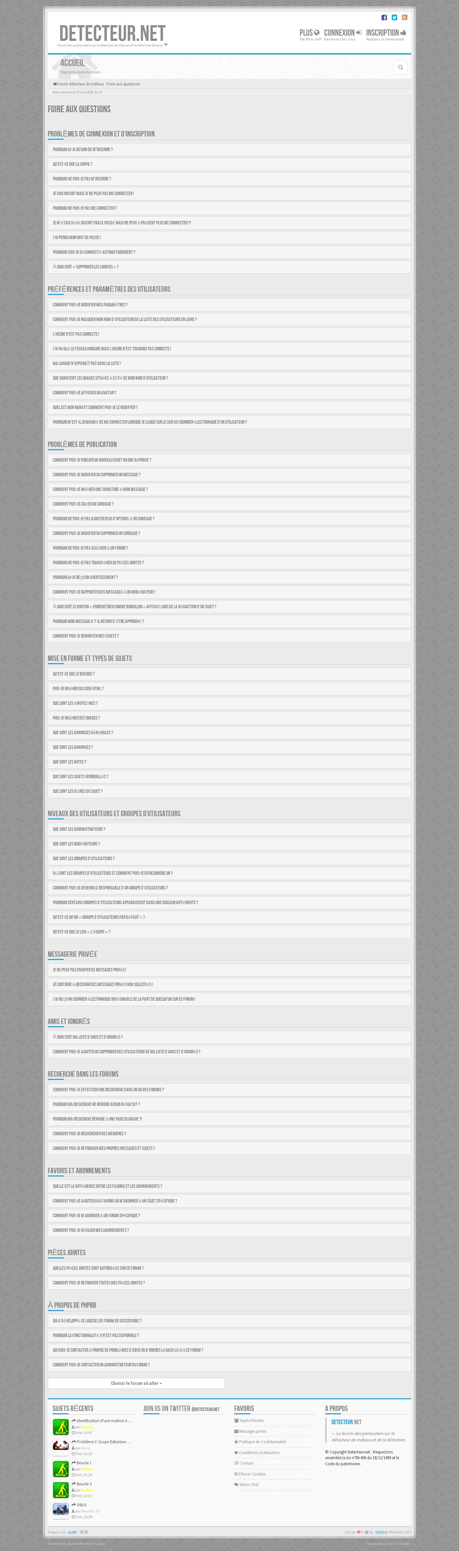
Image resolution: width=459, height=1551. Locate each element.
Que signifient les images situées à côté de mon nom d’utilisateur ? (110, 378)
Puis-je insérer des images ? (76, 718)
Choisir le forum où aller (136, 1383)
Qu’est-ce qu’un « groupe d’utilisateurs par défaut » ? (99, 917)
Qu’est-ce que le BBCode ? (74, 674)
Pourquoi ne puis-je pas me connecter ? (85, 208)
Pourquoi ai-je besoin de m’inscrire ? (83, 150)
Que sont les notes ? (69, 762)
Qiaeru (100, 1543)
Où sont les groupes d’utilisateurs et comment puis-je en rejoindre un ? (113, 873)
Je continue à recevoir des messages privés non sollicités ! (103, 985)
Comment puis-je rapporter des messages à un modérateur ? (104, 592)
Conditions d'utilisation (257, 1452)
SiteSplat (381, 1532)
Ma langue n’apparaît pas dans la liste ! (87, 364)
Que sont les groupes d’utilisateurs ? (84, 859)
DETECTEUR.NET (112, 34)
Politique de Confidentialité (260, 1442)
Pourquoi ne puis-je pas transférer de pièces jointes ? (98, 563)
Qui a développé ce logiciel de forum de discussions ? (97, 1321)
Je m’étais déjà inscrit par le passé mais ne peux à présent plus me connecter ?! (122, 223)
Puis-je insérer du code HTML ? (78, 689)
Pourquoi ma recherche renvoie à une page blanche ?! (97, 1119)
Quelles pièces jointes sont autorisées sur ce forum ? (98, 1268)
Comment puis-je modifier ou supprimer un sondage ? (96, 533)
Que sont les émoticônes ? (75, 703)
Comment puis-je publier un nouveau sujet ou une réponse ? (102, 460)
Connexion (342, 33)
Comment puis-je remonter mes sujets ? (86, 636)
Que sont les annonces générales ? (83, 733)
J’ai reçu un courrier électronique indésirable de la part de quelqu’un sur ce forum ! (124, 999)
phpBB (72, 1532)
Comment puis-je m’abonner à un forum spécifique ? (96, 1216)
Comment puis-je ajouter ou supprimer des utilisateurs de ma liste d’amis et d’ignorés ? (126, 1052)
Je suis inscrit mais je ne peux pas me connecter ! (93, 194)
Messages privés (250, 1431)
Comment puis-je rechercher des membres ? (89, 1134)
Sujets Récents (249, 1420)
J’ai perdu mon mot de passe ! (77, 238)
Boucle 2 (81, 1484)
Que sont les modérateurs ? (76, 844)
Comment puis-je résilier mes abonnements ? (91, 1230)
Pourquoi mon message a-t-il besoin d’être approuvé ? (98, 621)
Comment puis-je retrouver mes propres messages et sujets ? (104, 1148)
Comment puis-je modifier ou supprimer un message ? (97, 475)
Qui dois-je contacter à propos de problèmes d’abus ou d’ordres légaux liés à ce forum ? (128, 1350)
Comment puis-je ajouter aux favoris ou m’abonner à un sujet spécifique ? (115, 1201)
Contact (243, 1463)
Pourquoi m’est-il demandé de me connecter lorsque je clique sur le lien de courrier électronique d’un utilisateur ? (150, 422)
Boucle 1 (81, 1463)
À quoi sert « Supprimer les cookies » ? (86, 267)
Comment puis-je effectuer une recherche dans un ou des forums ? (108, 1090)
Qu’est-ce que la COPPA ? (72, 164)
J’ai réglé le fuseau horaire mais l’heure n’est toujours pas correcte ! (112, 349)
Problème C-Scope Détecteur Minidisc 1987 (110, 1442)
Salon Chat (246, 1484)
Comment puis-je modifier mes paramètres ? (90, 305)
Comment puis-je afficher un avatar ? (84, 393)
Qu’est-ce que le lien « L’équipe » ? (82, 932)
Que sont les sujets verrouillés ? (80, 777)
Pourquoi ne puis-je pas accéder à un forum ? (90, 548)
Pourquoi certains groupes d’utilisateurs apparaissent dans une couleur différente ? (125, 903)
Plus (309, 33)
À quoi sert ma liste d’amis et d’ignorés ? (88, 1037)
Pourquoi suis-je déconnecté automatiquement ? (94, 252)
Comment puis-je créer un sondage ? (83, 504)
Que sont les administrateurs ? (79, 829)
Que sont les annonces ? (73, 747)
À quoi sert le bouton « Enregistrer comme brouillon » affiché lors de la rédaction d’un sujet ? (134, 607)
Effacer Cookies (250, 1474)
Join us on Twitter (181, 1408)
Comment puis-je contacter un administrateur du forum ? (101, 1365)
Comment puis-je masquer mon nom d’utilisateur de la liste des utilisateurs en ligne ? (125, 320)
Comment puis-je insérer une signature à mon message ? (100, 490)
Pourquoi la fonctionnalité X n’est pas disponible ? (96, 1336)
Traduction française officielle (69, 1543)
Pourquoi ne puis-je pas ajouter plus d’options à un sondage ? (104, 519)
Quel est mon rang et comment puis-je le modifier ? (95, 408)
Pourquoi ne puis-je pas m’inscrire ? (82, 179)
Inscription (386, 33)
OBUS (79, 1505)
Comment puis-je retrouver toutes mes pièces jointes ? (99, 1283)
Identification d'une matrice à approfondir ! (111, 1420)
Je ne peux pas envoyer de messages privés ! (89, 970)
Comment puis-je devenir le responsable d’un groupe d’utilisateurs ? (110, 888)
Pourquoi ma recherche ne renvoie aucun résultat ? (96, 1104)
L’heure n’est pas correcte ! (76, 334)
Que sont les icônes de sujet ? (78, 791)
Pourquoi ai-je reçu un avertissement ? (85, 577)
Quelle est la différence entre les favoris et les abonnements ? (107, 1186)
